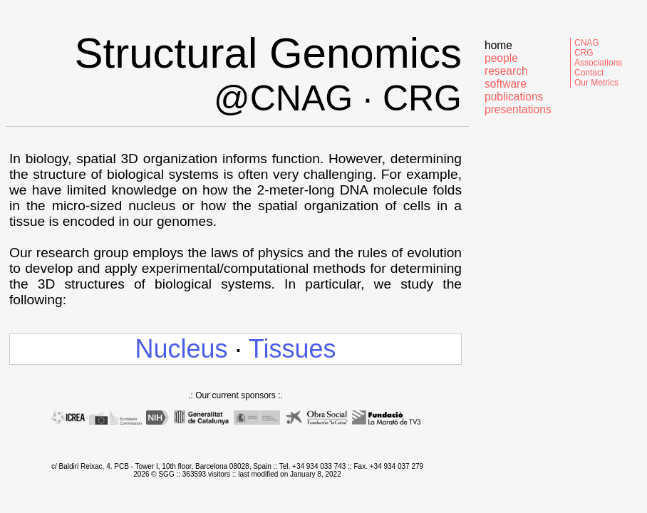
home (498, 45)
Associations (598, 63)
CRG (584, 53)
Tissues (292, 348)
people (501, 58)
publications (514, 96)
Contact (589, 73)
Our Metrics (596, 83)
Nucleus (181, 348)
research (506, 71)
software (506, 84)
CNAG (586, 43)
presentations (518, 109)
